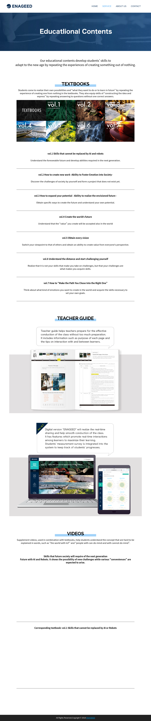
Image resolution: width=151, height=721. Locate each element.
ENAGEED (90, 718)
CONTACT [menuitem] (136, 6)
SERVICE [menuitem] (106, 6)
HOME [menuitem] (95, 6)
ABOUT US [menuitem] (121, 6)
